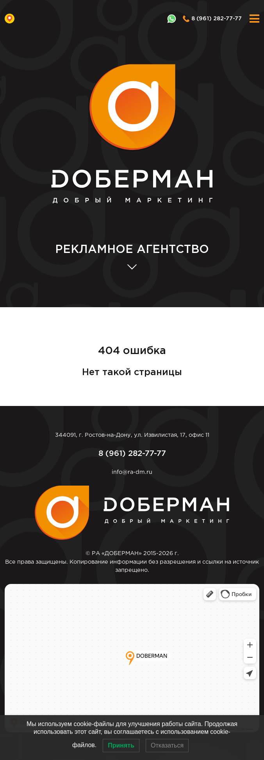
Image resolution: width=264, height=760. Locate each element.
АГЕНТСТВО (132, 250)
